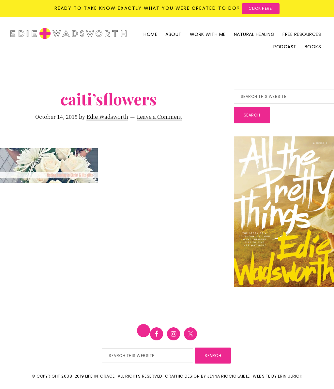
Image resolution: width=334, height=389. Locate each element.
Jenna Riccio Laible (228, 376)
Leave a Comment (159, 116)
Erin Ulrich (290, 376)
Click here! (261, 8)
